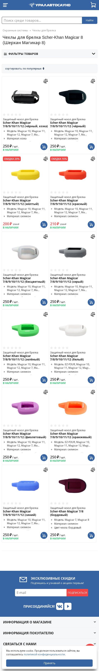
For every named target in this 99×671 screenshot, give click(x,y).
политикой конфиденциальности (44, 654)
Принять (49, 663)
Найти (89, 20)
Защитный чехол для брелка (25, 123)
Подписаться (77, 592)
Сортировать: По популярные (23, 68)
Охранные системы (15, 30)
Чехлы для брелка (44, 30)
